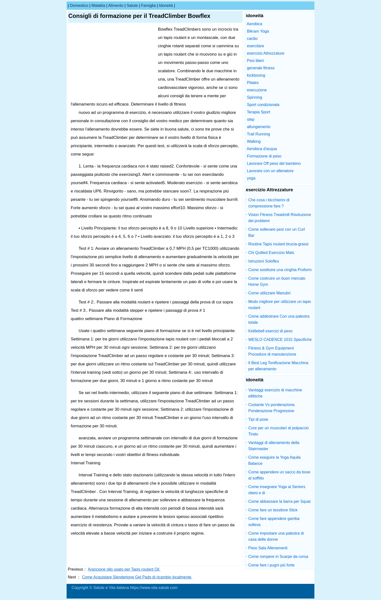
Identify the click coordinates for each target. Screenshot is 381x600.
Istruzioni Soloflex (263, 261)
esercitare (255, 46)
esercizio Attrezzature (265, 53)
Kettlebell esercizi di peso (270, 331)
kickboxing (256, 75)
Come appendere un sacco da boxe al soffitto (279, 475)
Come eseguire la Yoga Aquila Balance (274, 460)
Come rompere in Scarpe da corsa (278, 556)
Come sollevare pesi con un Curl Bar (276, 232)
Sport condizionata (263, 105)
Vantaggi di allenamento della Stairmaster (273, 446)
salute (132, 5)
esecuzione (257, 90)
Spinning (254, 97)
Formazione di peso (264, 156)
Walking (254, 141)
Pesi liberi (255, 61)
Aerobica (254, 24)
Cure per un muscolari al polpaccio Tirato (278, 431)
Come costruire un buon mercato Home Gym (276, 281)
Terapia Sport (258, 112)
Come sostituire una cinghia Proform (280, 270)
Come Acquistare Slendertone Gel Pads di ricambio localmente (137, 577)
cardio (252, 38)
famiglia (148, 5)
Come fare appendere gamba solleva (273, 521)
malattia (98, 5)
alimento (115, 5)
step (250, 119)
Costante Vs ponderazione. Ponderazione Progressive (272, 408)
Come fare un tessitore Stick (273, 510)
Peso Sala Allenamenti (267, 548)
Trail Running (258, 134)
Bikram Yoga (258, 31)
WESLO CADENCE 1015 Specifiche (280, 339)
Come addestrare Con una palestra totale (279, 319)
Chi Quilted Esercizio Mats (271, 253)
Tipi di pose (258, 419)
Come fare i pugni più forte (271, 565)
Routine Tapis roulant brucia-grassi (278, 244)
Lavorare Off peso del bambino (273, 163)
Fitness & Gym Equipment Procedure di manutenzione (272, 351)
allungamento (258, 127)
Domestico (79, 5)
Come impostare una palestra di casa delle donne (276, 536)
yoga (251, 178)
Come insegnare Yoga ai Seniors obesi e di (276, 490)
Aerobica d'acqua (262, 149)
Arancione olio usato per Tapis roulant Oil (124, 569)
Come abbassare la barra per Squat (279, 501)
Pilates (253, 83)
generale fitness (260, 68)
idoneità (166, 5)
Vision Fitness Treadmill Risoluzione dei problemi (279, 218)
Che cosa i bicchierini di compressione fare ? (268, 203)
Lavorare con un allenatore (270, 171)
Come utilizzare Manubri (269, 293)
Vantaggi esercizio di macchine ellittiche (275, 393)
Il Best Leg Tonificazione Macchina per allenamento (278, 366)
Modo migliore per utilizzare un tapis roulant (279, 305)
